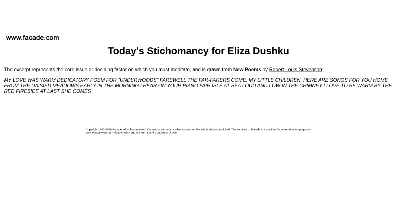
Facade (117, 129)
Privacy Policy (121, 132)
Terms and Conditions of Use (159, 132)
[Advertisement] (198, 15)
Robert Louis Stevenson (295, 69)
